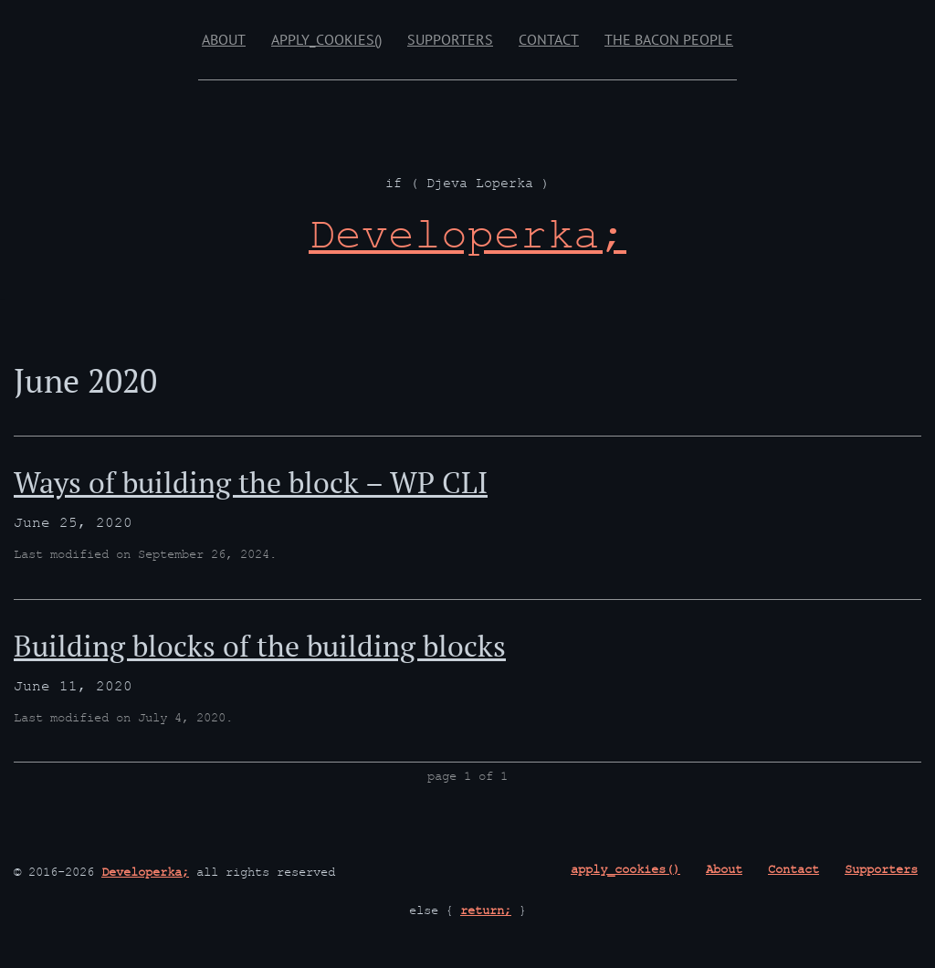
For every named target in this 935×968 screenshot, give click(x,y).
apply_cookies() (326, 39)
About (224, 39)
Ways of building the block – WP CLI (251, 482)
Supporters (450, 39)
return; (485, 912)
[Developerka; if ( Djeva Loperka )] (467, 241)
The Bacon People (668, 39)
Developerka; (145, 874)
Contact (549, 39)
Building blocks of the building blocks (260, 645)
